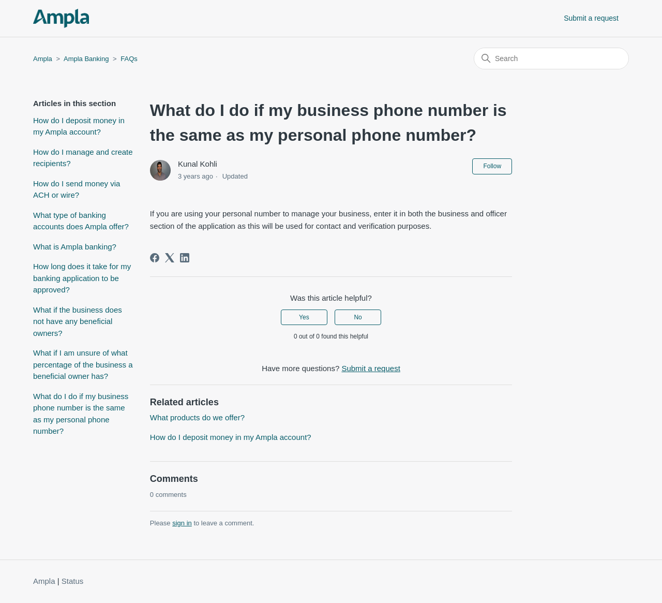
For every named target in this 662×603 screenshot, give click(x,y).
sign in (182, 523)
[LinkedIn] (184, 257)
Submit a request (591, 18)
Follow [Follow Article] (492, 166)
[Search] (551, 58)
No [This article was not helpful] (358, 317)
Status (73, 581)
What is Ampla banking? (74, 246)
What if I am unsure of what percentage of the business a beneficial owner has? (83, 364)
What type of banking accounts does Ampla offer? (81, 221)
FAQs (129, 59)
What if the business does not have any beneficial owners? (77, 321)
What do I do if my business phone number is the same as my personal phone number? (80, 414)
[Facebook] (154, 257)
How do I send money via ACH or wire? (76, 189)
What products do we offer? (197, 417)
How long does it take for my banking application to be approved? (82, 278)
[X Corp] (169, 257)
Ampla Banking (86, 59)
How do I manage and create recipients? (83, 158)
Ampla (42, 59)
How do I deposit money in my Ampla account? (79, 126)
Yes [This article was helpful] (304, 317)
